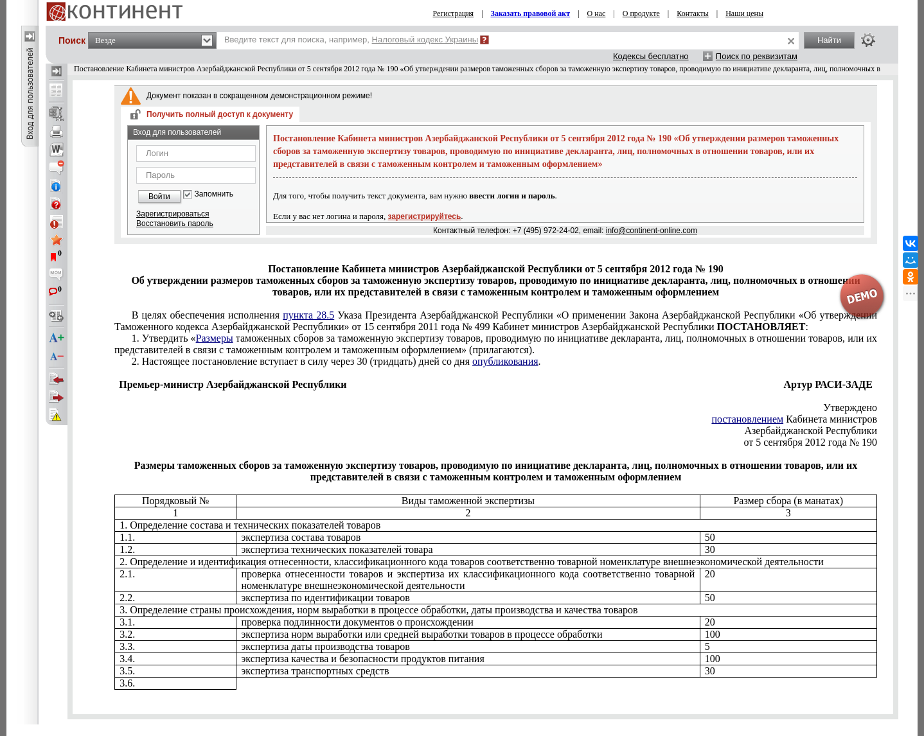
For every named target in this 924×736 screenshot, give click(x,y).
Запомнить (214, 194)
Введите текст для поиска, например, (351, 39)
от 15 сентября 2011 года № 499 (495, 321)
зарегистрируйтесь (424, 216)
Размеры (214, 338)
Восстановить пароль (174, 223)
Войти (159, 196)
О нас (596, 13)
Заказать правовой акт (531, 13)
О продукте (641, 13)
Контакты (693, 13)
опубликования (505, 361)
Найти (829, 40)
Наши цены (744, 13)
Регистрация (453, 13)
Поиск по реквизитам (756, 56)
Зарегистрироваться (172, 213)
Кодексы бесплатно (651, 56)
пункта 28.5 (308, 315)
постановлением (747, 419)
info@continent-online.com (651, 230)
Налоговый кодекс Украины (425, 39)
